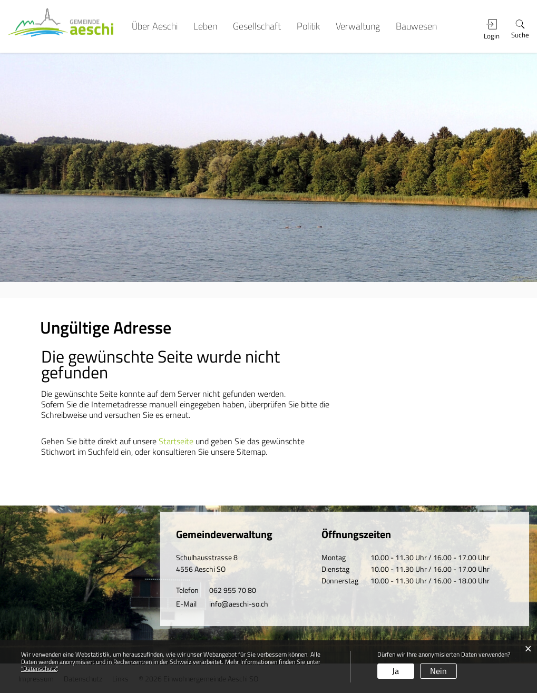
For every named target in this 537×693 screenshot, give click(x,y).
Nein (438, 671)
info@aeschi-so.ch (238, 603)
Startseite (176, 441)
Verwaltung (358, 26)
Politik (308, 26)
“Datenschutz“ (39, 668)
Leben (205, 26)
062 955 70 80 (232, 590)
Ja (395, 671)
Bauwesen (416, 26)
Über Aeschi (155, 26)
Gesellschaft (257, 26)
